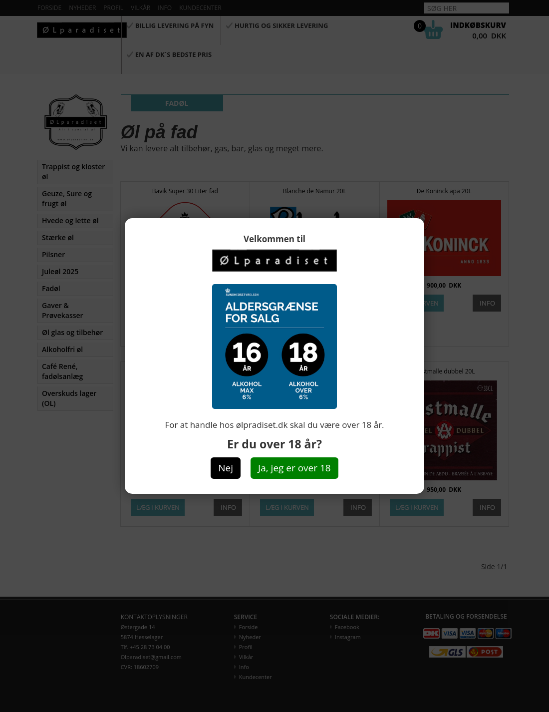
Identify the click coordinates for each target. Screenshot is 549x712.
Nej (225, 467)
